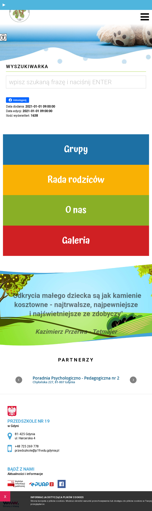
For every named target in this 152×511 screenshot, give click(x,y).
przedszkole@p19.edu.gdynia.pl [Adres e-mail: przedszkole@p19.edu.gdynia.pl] (37, 450)
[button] (4, 5)
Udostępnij (17, 100)
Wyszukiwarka (27, 66)
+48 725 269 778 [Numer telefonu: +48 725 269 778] (27, 446)
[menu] (145, 17)
